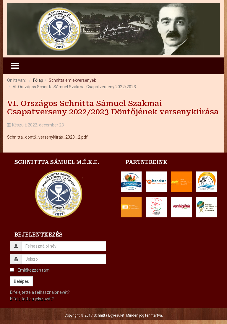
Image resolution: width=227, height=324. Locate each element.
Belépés (21, 281)
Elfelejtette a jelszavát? (32, 298)
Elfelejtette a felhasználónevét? (40, 292)
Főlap (38, 80)
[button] (131, 181)
